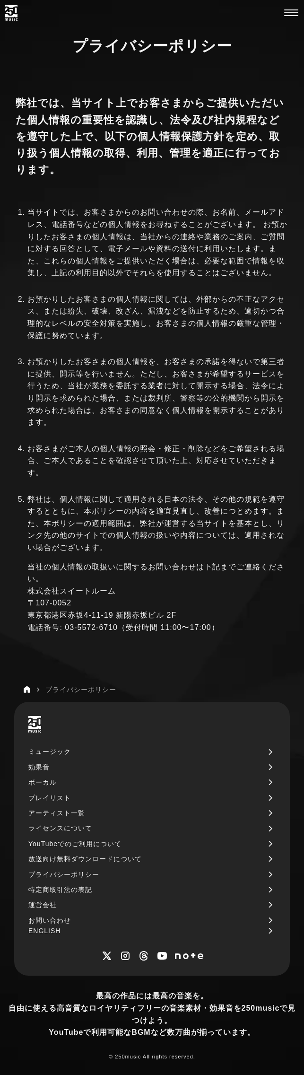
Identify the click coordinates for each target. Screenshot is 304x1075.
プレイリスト (49, 798)
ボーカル (42, 782)
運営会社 (42, 905)
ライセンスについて (60, 828)
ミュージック (49, 751)
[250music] (11, 13)
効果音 (39, 767)
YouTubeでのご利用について (75, 844)
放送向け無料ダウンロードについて (85, 859)
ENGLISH (44, 931)
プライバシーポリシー (63, 874)
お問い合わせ (49, 920)
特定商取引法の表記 (60, 889)
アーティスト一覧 (56, 813)
